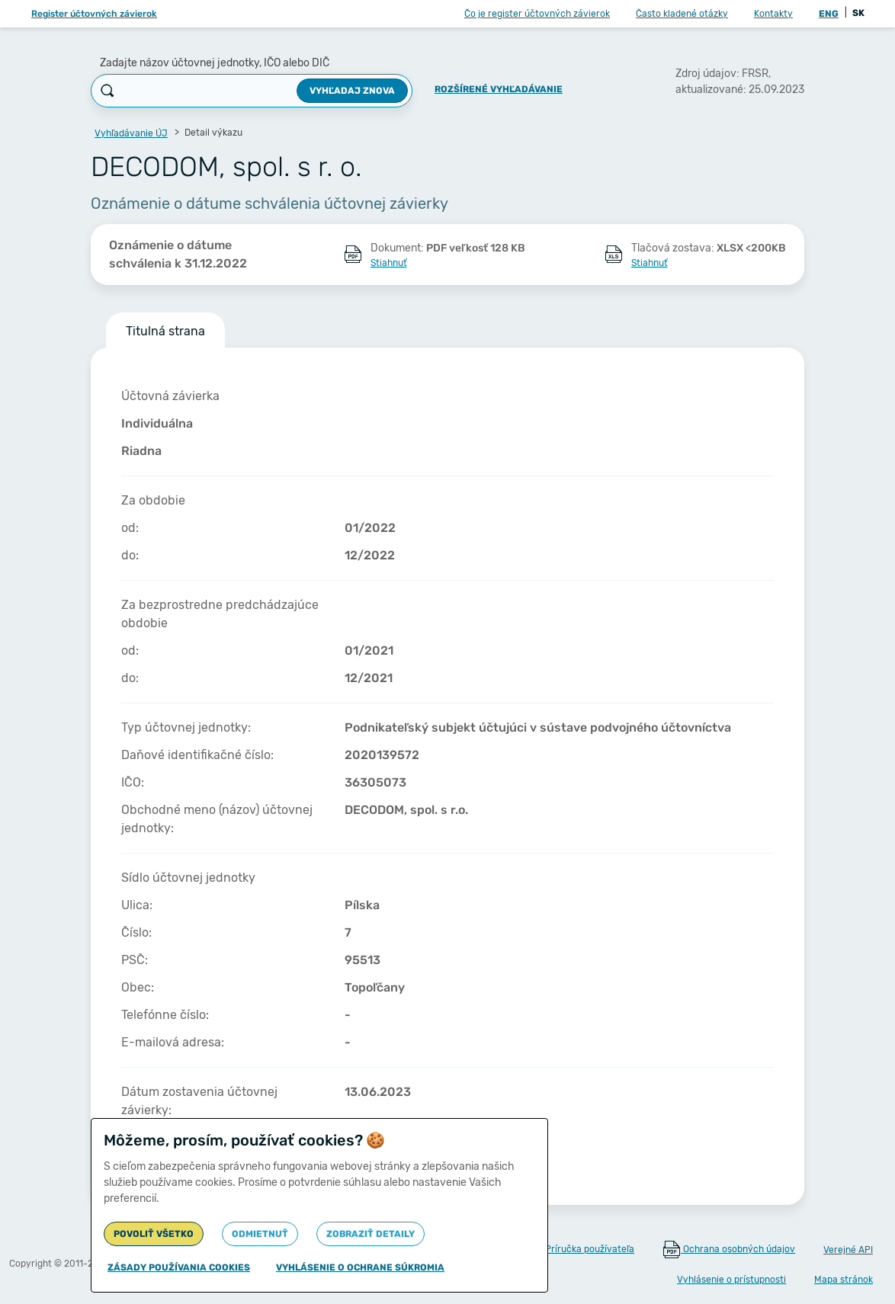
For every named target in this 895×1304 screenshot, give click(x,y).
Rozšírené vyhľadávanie (499, 89)
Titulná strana (165, 331)
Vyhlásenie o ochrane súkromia (360, 1267)
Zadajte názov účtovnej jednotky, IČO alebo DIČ (214, 62)
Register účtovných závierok (94, 13)
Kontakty (773, 13)
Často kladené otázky (682, 13)
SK (858, 13)
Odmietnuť (260, 1234)
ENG (829, 13)
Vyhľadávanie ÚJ (131, 133)
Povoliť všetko (154, 1234)
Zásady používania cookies (178, 1267)
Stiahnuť (388, 263)
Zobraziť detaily (370, 1234)
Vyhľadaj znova (352, 90)
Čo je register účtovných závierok (537, 13)
